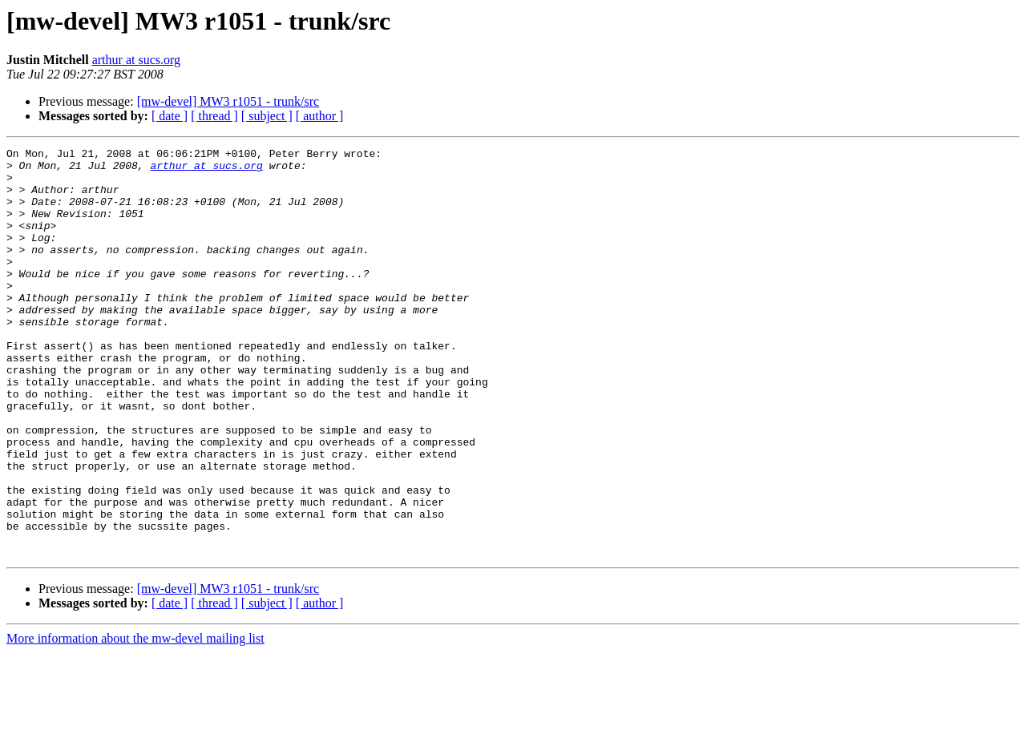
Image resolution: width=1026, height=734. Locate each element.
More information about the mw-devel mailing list (135, 720)
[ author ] (320, 116)
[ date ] (169, 116)
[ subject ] (267, 116)
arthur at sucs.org (136, 60)
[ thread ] (214, 116)
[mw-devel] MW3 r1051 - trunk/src (228, 101)
